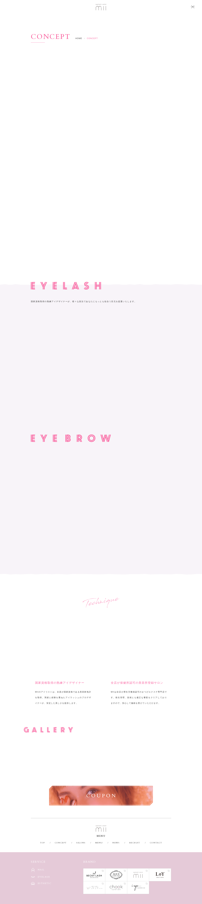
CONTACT (156, 842)
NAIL (41, 869)
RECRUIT (134, 842)
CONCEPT (60, 842)
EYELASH (44, 876)
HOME (78, 38)
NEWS (115, 842)
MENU (99, 842)
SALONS (80, 842)
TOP (42, 842)
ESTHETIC (44, 883)
